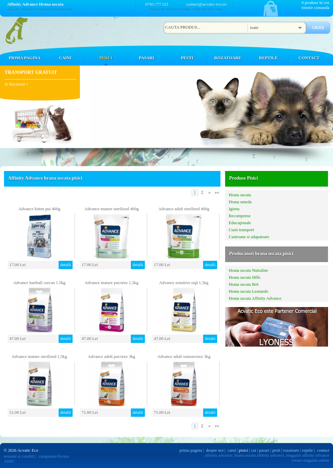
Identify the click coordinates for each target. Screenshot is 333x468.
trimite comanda (315, 7)
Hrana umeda (240, 202)
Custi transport (241, 230)
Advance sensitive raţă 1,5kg (183, 282)
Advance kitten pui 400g (39, 209)
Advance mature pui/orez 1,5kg (111, 282)
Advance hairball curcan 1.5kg (39, 282)
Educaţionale (240, 223)
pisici (243, 450)
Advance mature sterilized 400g (111, 209)
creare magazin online (310, 460)
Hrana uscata (240, 195)
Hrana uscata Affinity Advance (255, 298)
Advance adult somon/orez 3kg (183, 356)
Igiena (234, 209)
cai (253, 450)
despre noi (214, 450)
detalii (65, 264)
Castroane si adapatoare (249, 236)
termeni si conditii (19, 456)
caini (232, 450)
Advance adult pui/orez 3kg (111, 356)
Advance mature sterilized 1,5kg (39, 356)
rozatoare (291, 450)
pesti (276, 450)
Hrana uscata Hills (244, 277)
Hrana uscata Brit (244, 284)
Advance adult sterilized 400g (183, 209)
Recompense (239, 216)
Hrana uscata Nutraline (248, 270)
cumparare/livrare (54, 456)
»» (216, 192)
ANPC (9, 461)
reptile (307, 450)
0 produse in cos (315, 2)
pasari (264, 450)
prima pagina (190, 450)
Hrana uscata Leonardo (248, 291)
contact (323, 450)
